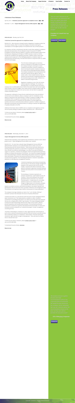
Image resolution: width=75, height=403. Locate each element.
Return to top (8, 120)
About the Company (31, 1)
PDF (43, 20)
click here (22, 117)
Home (22, 1)
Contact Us (67, 1)
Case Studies (59, 1)
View (40, 20)
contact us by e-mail (30, 112)
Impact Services (42, 1)
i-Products (51, 1)
